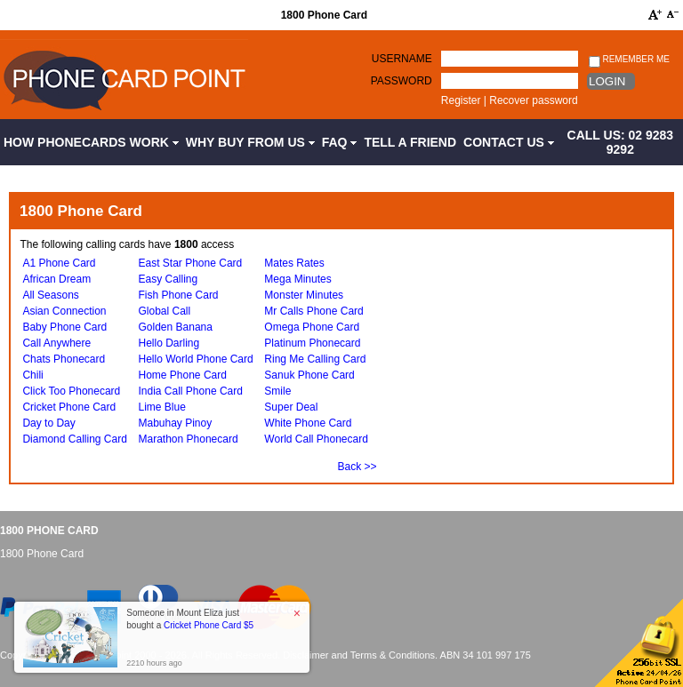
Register (461, 100)
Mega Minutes (297, 279)
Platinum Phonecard (312, 343)
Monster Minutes (303, 295)
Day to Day (48, 423)
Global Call (165, 311)
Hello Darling (169, 343)
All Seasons (50, 295)
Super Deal (290, 407)
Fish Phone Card (179, 295)
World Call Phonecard (316, 439)
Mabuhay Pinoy (176, 423)
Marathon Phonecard (188, 439)
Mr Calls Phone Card (313, 311)
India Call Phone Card (191, 391)
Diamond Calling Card (74, 439)
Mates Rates (294, 263)
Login (607, 81)
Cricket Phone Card (69, 407)
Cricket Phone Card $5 (208, 625)
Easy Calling (168, 279)
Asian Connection (64, 311)
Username (402, 58)
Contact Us (508, 142)
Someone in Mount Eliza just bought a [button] (189, 619)
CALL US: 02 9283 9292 (620, 142)
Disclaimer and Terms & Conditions (359, 655)
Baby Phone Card (64, 327)
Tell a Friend (410, 142)
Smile (277, 391)
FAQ (340, 142)
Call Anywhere (56, 343)
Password (401, 81)
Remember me (629, 60)
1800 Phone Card (49, 530)
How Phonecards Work (91, 142)
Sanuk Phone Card (309, 375)
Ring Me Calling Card (315, 359)
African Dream (56, 279)
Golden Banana (176, 327)
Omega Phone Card (311, 327)
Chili (32, 375)
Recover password (533, 100)
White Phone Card (307, 423)
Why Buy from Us (250, 142)
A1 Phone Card (58, 263)
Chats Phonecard (63, 359)
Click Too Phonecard (71, 391)
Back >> (357, 466)
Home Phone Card (183, 375)
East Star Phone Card (191, 263)
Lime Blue (162, 407)
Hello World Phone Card (196, 359)
